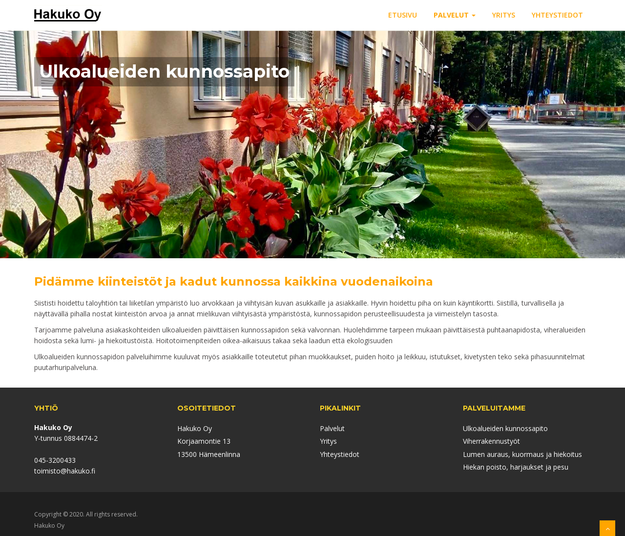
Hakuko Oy (194, 428)
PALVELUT (455, 15)
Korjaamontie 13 (203, 441)
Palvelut (332, 428)
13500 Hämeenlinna (208, 454)
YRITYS (503, 15)
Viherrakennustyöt (491, 441)
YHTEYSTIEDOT (557, 15)
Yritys (328, 441)
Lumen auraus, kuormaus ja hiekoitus (522, 454)
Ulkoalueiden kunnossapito (505, 428)
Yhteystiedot (339, 454)
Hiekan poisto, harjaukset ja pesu (515, 467)
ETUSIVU (402, 15)
